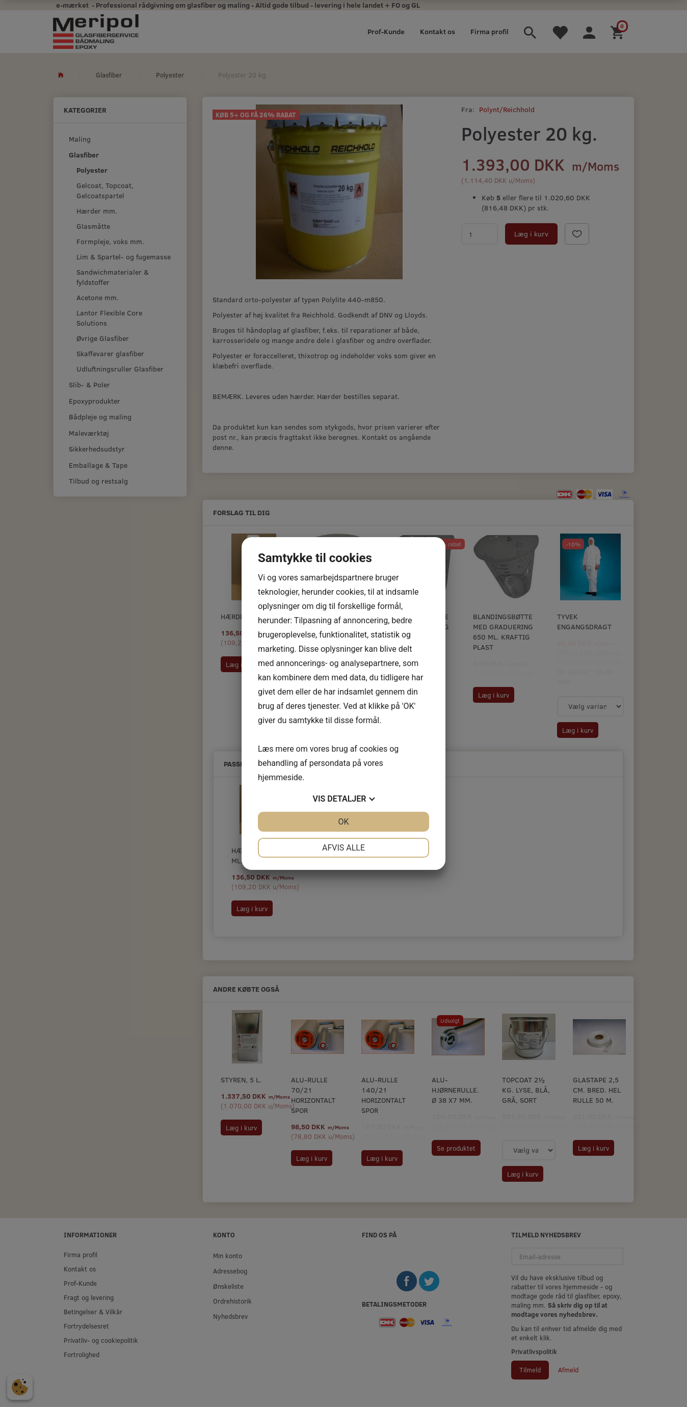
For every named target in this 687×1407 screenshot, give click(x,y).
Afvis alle (343, 848)
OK (343, 822)
